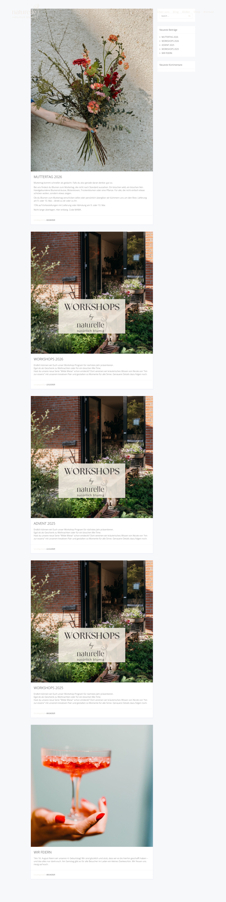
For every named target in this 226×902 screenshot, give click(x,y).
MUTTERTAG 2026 (48, 176)
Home (150, 12)
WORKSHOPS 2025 (48, 687)
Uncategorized (39, 220)
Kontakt (209, 12)
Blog (176, 12)
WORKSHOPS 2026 (48, 359)
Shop (197, 12)
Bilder (186, 12)
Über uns (163, 12)
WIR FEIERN (43, 852)
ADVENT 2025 (44, 523)
